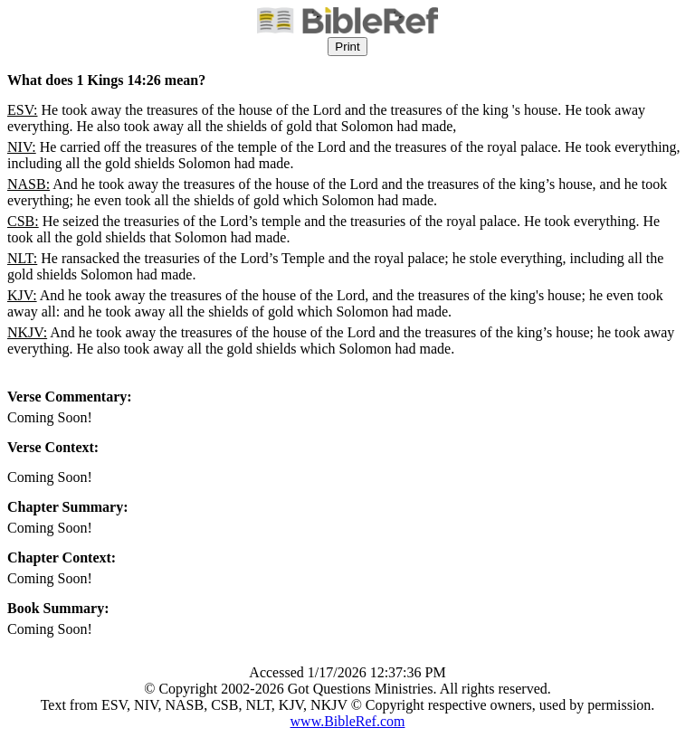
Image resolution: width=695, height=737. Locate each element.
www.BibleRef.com (347, 721)
